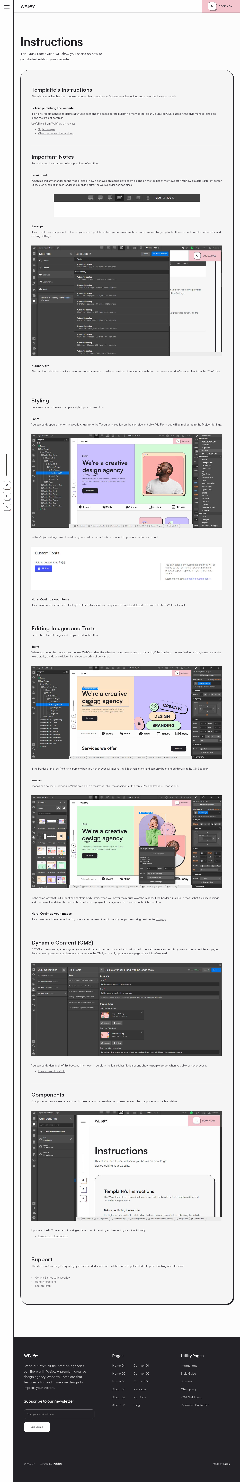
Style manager (46, 129)
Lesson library (43, 1285)
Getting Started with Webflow (52, 1277)
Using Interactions (45, 1281)
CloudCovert (135, 605)
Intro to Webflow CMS (51, 1071)
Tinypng (161, 919)
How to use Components (53, 1236)
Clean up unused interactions (55, 133)
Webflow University (62, 123)
